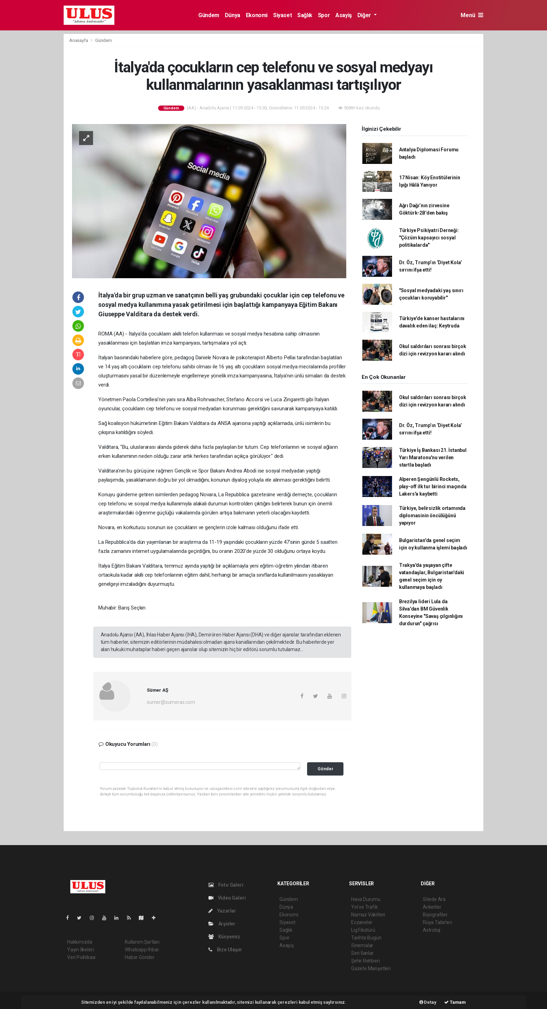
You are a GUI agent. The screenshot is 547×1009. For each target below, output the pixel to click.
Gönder (325, 768)
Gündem (208, 15)
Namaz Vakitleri (368, 914)
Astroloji (431, 930)
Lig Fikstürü (363, 930)
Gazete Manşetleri (371, 968)
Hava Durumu (366, 899)
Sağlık (304, 15)
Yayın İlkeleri (80, 949)
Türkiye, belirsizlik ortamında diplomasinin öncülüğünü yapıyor (432, 515)
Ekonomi (257, 15)
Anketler (432, 907)
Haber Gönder (140, 957)
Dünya (232, 15)
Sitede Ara (434, 899)
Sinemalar (362, 945)
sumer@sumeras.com (171, 702)
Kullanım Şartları (142, 942)
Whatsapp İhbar (142, 949)
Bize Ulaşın (225, 949)
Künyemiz (224, 936)
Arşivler (221, 924)
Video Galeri (227, 898)
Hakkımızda (79, 942)
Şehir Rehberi (365, 961)
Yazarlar (222, 911)
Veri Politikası (81, 957)
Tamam (455, 1002)
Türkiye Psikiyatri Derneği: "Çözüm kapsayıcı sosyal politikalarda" (429, 238)
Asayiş (343, 15)
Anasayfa (79, 40)
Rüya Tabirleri (437, 922)
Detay (427, 1002)
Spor (324, 15)
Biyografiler (435, 914)
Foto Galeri (225, 885)
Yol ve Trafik (364, 907)
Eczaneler (361, 922)
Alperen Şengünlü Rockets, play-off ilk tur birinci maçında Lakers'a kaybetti (433, 486)
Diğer (364, 15)
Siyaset (282, 15)
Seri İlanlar (362, 953)
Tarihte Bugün (366, 937)
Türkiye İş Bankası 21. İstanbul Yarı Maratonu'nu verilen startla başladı (433, 457)
